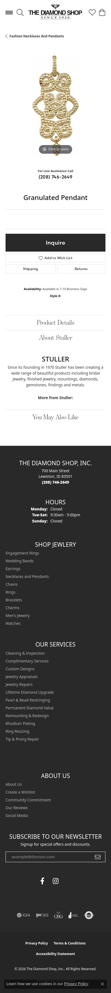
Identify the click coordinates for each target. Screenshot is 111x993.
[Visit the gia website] (23, 915)
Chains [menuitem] (11, 584)
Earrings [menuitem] (13, 568)
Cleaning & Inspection (25, 653)
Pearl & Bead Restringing (28, 700)
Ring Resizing (17, 731)
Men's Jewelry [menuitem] (18, 615)
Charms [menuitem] (12, 607)
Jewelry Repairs (19, 684)
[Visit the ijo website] (42, 915)
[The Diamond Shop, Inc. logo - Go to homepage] (55, 12)
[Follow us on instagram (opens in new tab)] (55, 881)
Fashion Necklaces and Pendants (36, 36)
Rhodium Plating (20, 723)
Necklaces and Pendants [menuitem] (27, 576)
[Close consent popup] (102, 984)
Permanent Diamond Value (30, 707)
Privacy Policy (36, 943)
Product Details (55, 322)
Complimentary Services (27, 661)
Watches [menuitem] (13, 623)
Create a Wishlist (20, 792)
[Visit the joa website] (73, 915)
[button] (20, 12)
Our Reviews (16, 807)
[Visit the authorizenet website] (89, 915)
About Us (14, 784)
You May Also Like (55, 417)
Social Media (17, 815)
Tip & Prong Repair (22, 739)
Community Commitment (28, 799)
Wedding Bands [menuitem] (20, 560)
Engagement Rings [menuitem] (22, 553)
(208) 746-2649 (56, 177)
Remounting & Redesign (27, 715)
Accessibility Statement (55, 953)
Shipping (30, 269)
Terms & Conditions (70, 943)
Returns (81, 269)
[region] (55, 106)
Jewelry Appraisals (22, 676)
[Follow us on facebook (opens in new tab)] (42, 881)
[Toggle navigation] (9, 12)
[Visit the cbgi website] (58, 915)
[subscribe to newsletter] (97, 857)
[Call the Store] (55, 482)
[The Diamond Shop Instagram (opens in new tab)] (68, 881)
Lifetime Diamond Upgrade (30, 692)
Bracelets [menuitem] (14, 599)
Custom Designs (20, 668)
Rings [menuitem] (10, 592)
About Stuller (55, 337)
